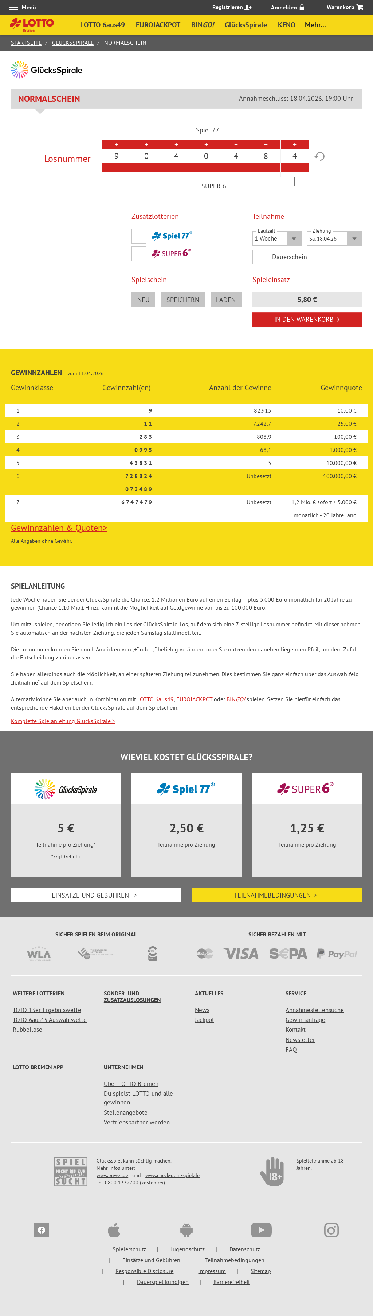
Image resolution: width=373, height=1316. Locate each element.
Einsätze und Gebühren (96, 895)
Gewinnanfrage (305, 1020)
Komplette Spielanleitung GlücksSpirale (63, 721)
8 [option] (266, 156)
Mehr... (315, 24)
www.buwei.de (112, 1175)
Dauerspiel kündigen (163, 1281)
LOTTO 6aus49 (155, 699)
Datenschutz (244, 1249)
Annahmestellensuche (315, 1010)
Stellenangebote (126, 1112)
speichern (182, 300)
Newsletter (300, 1040)
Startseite (26, 42)
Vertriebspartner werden (137, 1122)
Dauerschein (289, 257)
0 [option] (146, 156)
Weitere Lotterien (39, 993)
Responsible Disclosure (144, 1271)
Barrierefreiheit (231, 1281)
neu (143, 300)
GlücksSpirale (73, 42)
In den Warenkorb (307, 319)
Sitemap (261, 1271)
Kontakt (296, 1030)
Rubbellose (27, 1030)
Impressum (212, 1271)
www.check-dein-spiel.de (172, 1175)
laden (226, 300)
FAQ (291, 1050)
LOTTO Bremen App (38, 1067)
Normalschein (49, 98)
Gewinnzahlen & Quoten (59, 527)
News (202, 1010)
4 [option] (176, 156)
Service (296, 993)
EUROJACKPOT (194, 699)
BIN (236, 699)
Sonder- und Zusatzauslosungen (132, 996)
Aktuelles (209, 993)
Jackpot (204, 1020)
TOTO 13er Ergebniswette (47, 1010)
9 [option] (116, 156)
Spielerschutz (129, 1249)
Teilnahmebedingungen (277, 895)
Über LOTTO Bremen (131, 1084)
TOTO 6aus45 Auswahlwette (50, 1020)
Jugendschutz (188, 1249)
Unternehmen (124, 1067)
